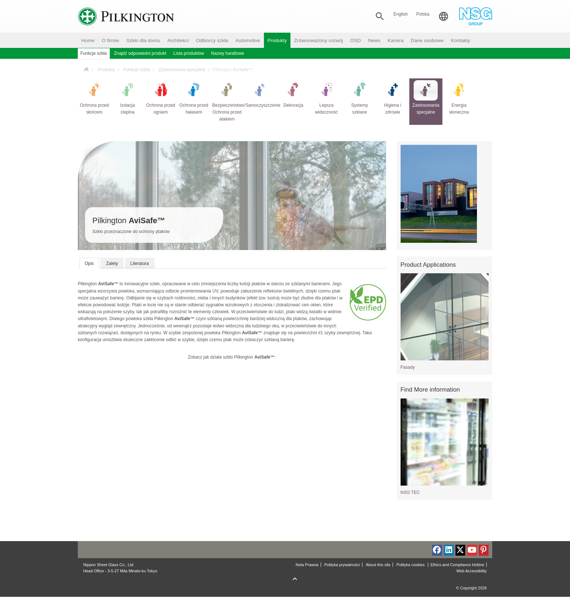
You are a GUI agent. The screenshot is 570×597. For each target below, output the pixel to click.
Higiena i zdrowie (393, 97)
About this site (378, 565)
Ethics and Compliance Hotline (457, 565)
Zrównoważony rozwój (318, 40)
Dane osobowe (427, 40)
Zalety (112, 263)
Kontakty (460, 40)
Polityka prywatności (342, 565)
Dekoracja (293, 94)
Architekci (178, 40)
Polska (422, 14)
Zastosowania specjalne (181, 69)
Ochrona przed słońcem (94, 97)
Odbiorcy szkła (212, 40)
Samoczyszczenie (260, 94)
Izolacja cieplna (128, 97)
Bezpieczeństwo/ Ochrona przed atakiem (227, 101)
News (374, 40)
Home (88, 40)
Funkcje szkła (136, 69)
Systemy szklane (360, 97)
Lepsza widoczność (326, 97)
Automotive (248, 40)
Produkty (277, 40)
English (400, 14)
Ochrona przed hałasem (193, 97)
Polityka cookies (411, 565)
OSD (355, 40)
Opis (89, 263)
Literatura (140, 263)
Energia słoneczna (459, 97)
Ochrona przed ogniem (160, 97)
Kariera (396, 40)
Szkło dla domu (143, 40)
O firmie (110, 40)
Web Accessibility (471, 571)
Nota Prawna (307, 565)
